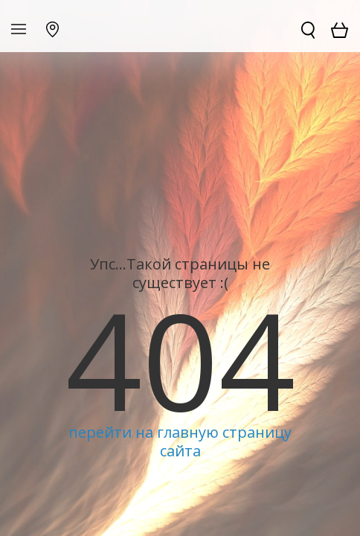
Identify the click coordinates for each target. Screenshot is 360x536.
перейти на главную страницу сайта (180, 441)
